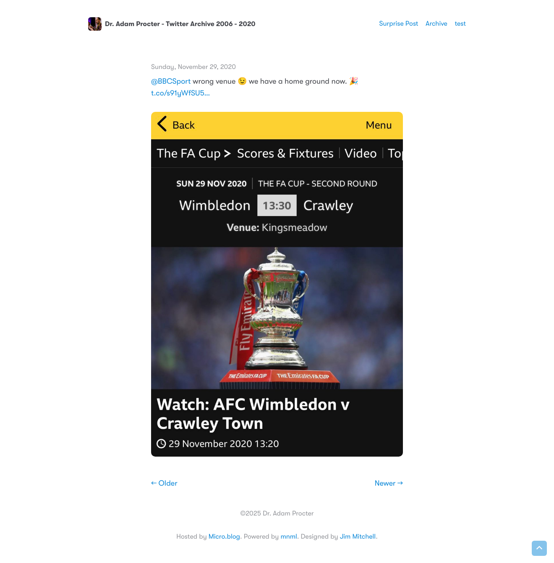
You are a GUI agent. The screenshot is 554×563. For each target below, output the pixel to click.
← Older (164, 483)
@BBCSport (171, 81)
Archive (436, 23)
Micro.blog (224, 536)
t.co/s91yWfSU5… (180, 93)
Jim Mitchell (358, 536)
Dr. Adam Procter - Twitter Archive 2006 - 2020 (172, 24)
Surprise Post (398, 23)
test (460, 23)
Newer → (389, 483)
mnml (288, 536)
